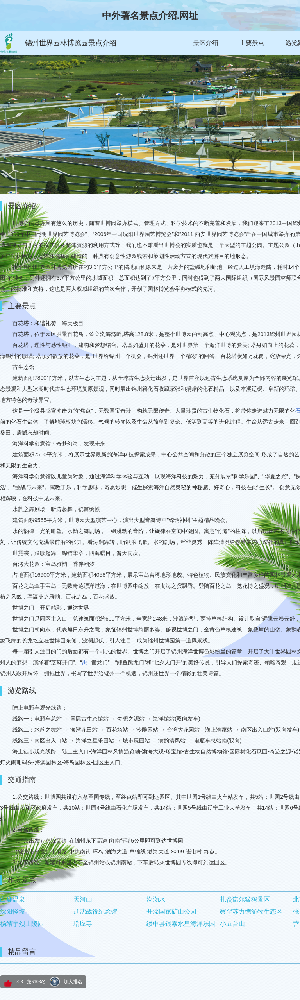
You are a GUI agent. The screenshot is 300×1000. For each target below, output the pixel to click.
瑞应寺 (82, 923)
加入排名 (73, 981)
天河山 (82, 899)
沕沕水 (155, 899)
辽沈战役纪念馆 (95, 911)
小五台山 (232, 923)
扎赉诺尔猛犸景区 (245, 899)
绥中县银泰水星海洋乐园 (180, 923)
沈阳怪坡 (12, 911)
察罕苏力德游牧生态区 (251, 911)
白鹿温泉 (12, 899)
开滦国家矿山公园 (171, 911)
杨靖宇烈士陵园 (22, 923)
